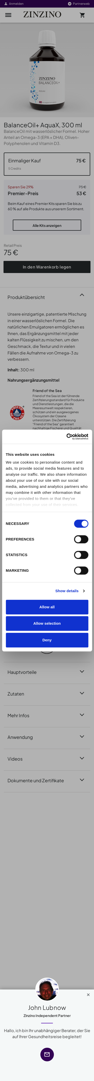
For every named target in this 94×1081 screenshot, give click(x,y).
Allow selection (47, 623)
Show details (67, 591)
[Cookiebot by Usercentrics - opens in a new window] (67, 436)
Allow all (47, 607)
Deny (47, 640)
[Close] (88, 993)
